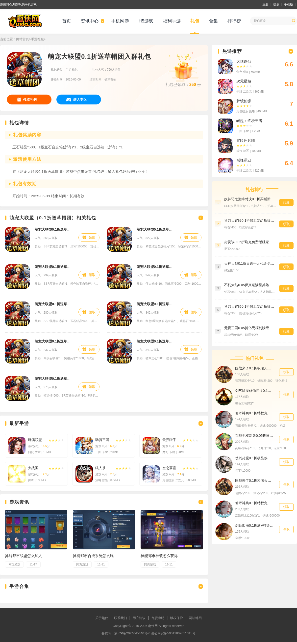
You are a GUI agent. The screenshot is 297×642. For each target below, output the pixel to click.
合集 (213, 21)
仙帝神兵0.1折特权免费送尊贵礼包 (254, 503)
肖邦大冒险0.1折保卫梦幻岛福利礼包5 (249, 220)
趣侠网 (153, 626)
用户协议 (139, 618)
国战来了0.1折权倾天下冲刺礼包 (254, 480)
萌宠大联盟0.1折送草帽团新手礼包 (54, 229)
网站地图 (195, 618)
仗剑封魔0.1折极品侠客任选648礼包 (254, 458)
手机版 (288, 4)
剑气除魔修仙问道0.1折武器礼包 (254, 391)
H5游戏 (146, 21)
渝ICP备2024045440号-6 (132, 633)
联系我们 (120, 618)
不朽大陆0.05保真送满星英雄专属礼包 (249, 285)
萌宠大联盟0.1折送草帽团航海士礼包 (54, 267)
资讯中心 (90, 21)
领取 (92, 238)
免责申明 (157, 618)
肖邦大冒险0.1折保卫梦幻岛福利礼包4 (249, 306)
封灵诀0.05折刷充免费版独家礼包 (249, 242)
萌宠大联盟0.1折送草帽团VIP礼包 (156, 267)
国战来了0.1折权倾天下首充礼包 (254, 368)
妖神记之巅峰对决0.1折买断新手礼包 (249, 199)
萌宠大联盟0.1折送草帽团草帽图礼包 (54, 379)
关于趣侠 (101, 618)
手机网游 (120, 21)
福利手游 (172, 21)
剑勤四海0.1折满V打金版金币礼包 (254, 525)
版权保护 (176, 618)
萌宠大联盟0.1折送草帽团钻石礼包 (54, 341)
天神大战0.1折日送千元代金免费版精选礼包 (249, 263)
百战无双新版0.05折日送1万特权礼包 (254, 436)
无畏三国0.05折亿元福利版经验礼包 (249, 328)
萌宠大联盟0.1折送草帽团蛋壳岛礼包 (156, 304)
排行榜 (234, 21)
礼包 (194, 21)
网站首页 (22, 39)
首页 (66, 21)
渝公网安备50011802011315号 (173, 633)
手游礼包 (37, 39)
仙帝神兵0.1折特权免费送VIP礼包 (254, 413)
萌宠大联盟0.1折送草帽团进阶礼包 (156, 229)
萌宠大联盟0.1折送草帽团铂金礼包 (156, 341)
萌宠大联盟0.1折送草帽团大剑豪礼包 (54, 304)
